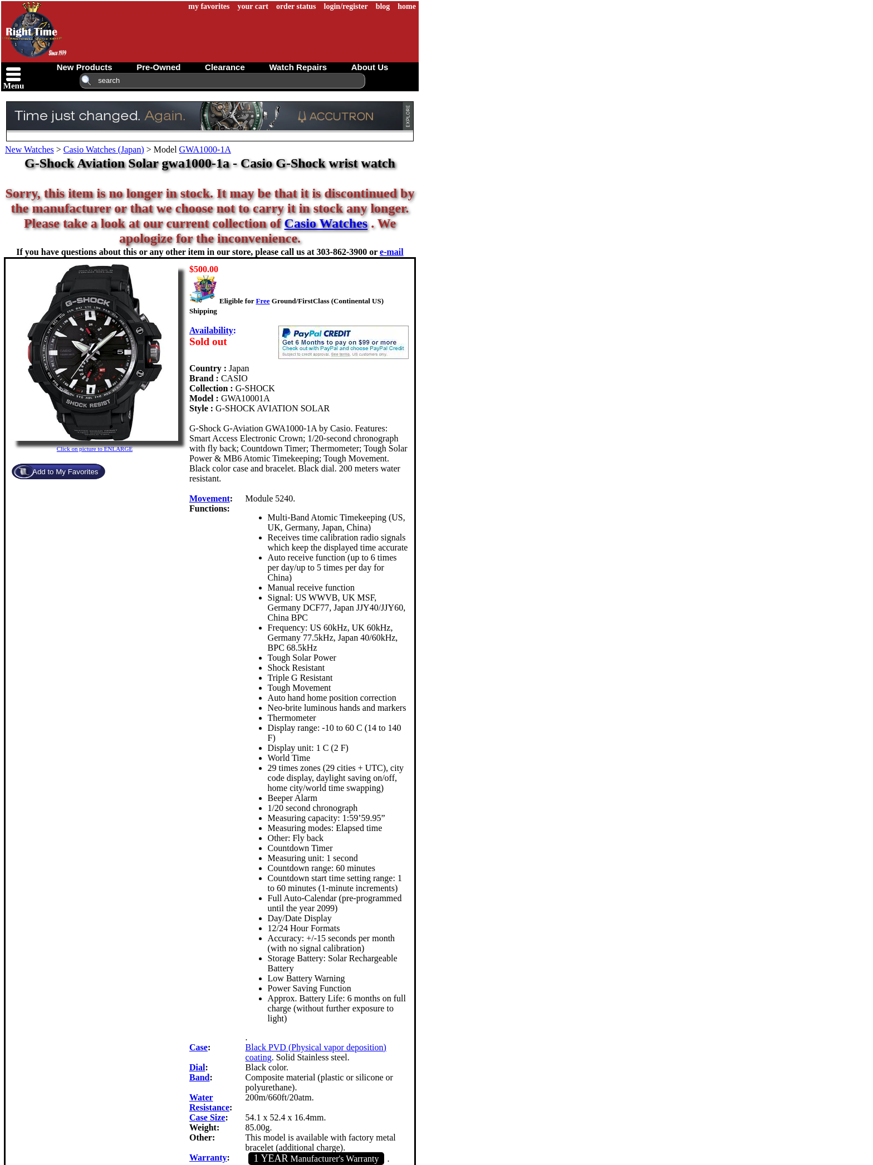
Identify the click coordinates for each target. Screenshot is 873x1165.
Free (262, 301)
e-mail (392, 252)
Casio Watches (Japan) (103, 149)
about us (370, 67)
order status (296, 6)
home (407, 6)
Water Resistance (209, 1102)
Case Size (207, 1117)
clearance (225, 67)
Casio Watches (326, 223)
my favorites (208, 6)
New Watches (29, 149)
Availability (211, 330)
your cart (253, 6)
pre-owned (158, 67)
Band (199, 1077)
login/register (346, 6)
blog (383, 6)
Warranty (208, 1157)
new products (84, 67)
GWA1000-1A (205, 149)
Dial (197, 1067)
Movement (209, 498)
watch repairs (298, 67)
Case (198, 1047)
